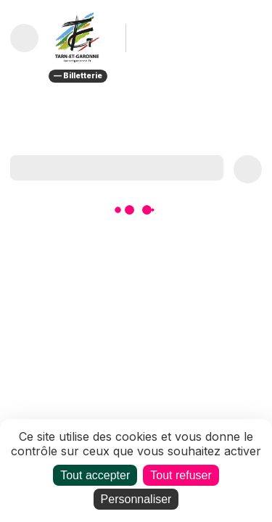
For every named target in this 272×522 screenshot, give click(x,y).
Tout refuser (180, 475)
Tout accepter (95, 475)
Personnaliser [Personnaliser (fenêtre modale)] (136, 499)
